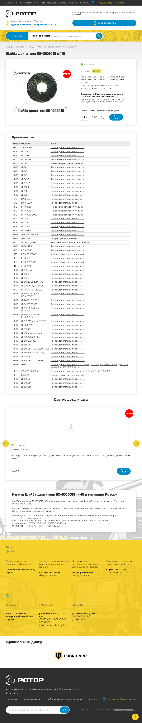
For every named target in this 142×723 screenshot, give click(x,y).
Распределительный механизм (67, 147)
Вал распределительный (64, 238)
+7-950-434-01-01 (35, 525)
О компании (11, 3)
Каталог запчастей (29, 3)
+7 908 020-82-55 (54, 525)
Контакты (84, 3)
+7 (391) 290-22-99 (56, 523)
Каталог (18, 36)
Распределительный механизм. (68, 348)
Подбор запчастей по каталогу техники (59, 3)
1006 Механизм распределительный (70, 242)
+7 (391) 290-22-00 (36, 523)
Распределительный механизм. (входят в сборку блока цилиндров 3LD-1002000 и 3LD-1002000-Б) (89, 365)
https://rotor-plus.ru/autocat (27, 518)
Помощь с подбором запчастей (108, 2)
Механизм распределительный (67, 163)
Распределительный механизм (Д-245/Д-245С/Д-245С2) (81, 371)
